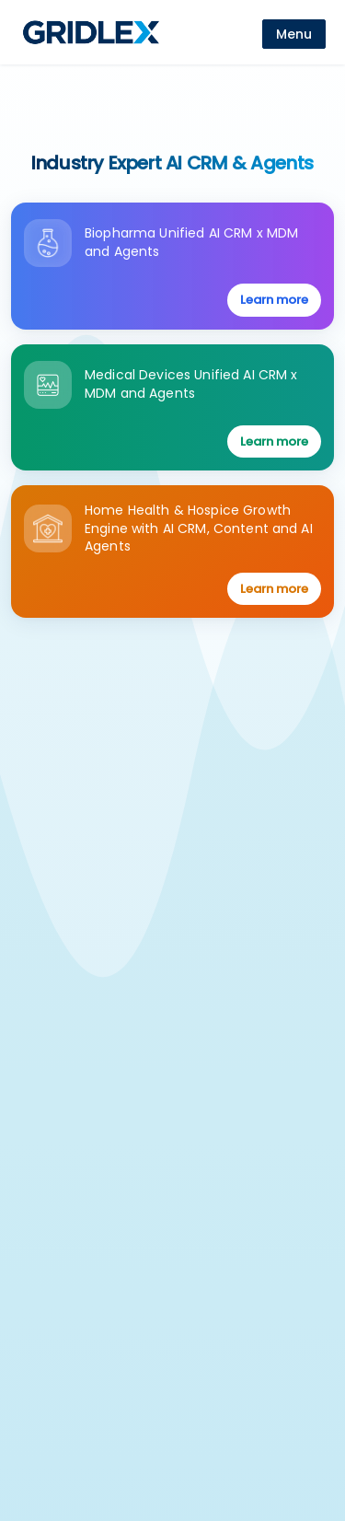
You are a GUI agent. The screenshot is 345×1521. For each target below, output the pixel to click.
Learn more (274, 299)
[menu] (294, 34)
